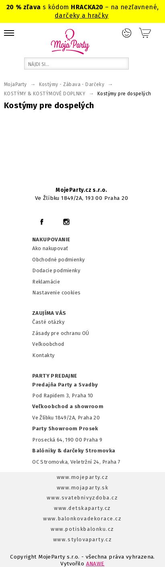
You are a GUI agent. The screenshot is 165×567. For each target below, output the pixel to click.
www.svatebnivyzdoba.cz (82, 498)
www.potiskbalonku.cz (82, 529)
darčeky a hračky (82, 15)
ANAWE (95, 563)
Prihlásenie (127, 33)
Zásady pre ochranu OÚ (60, 333)
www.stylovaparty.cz (82, 539)
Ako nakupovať (50, 248)
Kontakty (43, 355)
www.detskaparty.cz (82, 508)
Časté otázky (48, 322)
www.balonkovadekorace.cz (82, 519)
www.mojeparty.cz (83, 477)
